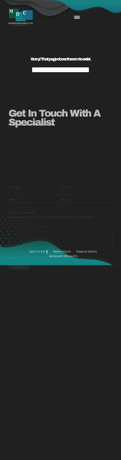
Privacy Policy (62, 251)
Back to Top (39, 251)
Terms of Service (86, 251)
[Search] (60, 69)
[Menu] (77, 17)
